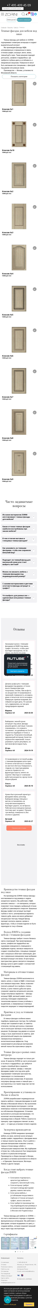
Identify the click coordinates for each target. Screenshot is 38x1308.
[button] (15, 1252)
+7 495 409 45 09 (19, 5)
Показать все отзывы (19, 828)
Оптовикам (4, 1271)
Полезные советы (7, 1267)
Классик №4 (7, 273)
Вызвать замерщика (24, 20)
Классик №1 (7, 109)
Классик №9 (7, 479)
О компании (5, 1262)
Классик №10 (8, 150)
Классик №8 (7, 438)
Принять (29, 1304)
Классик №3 (7, 232)
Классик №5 (7, 314)
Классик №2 (7, 191)
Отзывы (3, 1264)
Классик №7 (7, 397)
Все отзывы (21, 845)
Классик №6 (7, 356)
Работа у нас (5, 1269)
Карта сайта (5, 1278)
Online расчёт (11, 20)
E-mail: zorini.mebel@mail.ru (25, 1271)
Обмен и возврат (6, 1276)
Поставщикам (5, 1273)
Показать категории (19, 76)
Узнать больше (10, 1304)
